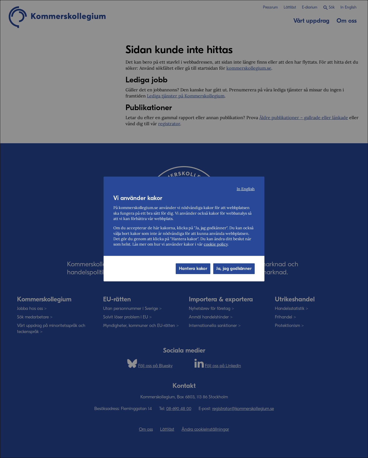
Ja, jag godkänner (234, 268)
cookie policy (216, 244)
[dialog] (184, 229)
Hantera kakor (193, 268)
